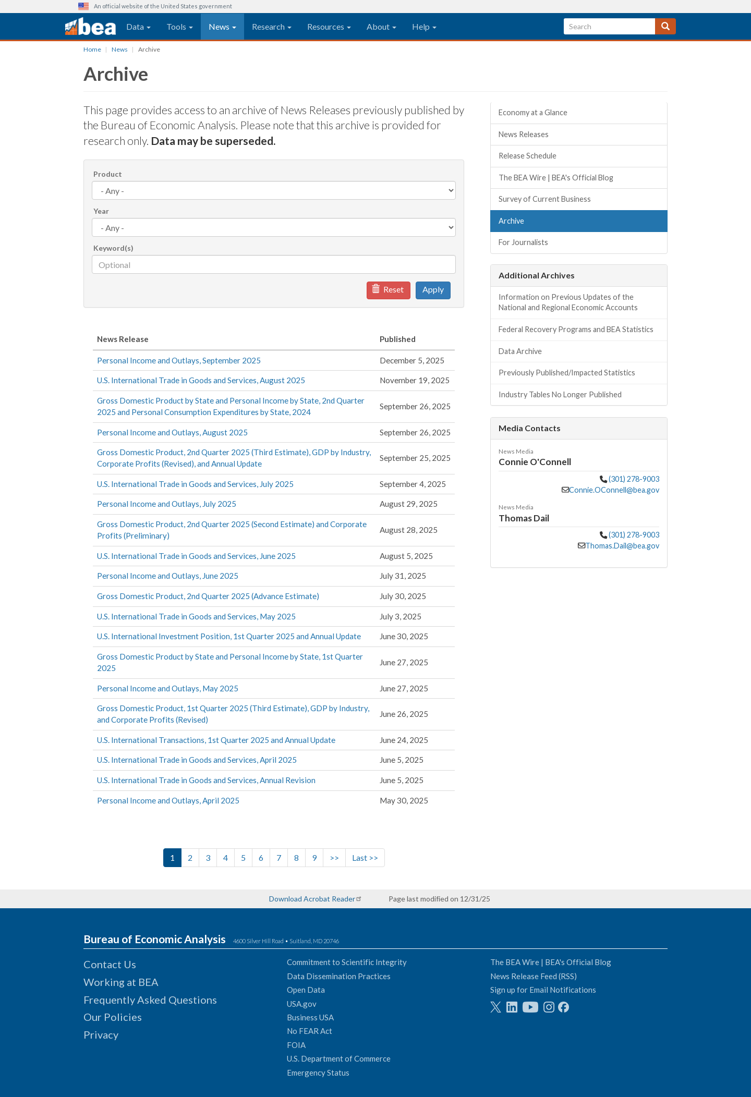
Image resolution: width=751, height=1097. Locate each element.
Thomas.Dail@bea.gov (622, 545)
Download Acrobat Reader (312, 898)
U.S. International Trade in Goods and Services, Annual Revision (206, 780)
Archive (511, 220)
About (381, 26)
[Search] (665, 26)
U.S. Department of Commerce (339, 1058)
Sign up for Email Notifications (543, 989)
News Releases (524, 134)
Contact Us (109, 964)
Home (92, 49)
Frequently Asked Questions (150, 999)
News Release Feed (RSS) (533, 976)
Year (101, 210)
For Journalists (523, 242)
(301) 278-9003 (634, 478)
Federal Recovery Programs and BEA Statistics (576, 329)
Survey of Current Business (545, 198)
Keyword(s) (113, 247)
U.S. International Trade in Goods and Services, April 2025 (197, 759)
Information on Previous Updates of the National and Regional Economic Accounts (568, 302)
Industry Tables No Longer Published (560, 394)
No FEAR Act (309, 1030)
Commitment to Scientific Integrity (347, 962)
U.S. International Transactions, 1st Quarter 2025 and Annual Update (216, 740)
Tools (179, 26)
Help (424, 26)
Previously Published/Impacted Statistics (567, 372)
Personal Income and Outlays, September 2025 (179, 360)
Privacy (100, 1034)
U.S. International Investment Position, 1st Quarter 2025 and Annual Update (229, 636)
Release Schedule (527, 155)
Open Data (306, 989)
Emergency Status (318, 1072)
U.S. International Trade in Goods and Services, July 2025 (195, 484)
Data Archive (520, 351)
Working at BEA (121, 982)
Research (272, 26)
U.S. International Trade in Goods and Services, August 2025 (201, 380)
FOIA (296, 1045)
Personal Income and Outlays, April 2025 (168, 800)
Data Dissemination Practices (339, 976)
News (222, 26)
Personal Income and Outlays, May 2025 (167, 688)
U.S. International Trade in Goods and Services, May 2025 (196, 616)
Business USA (310, 1017)
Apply (433, 289)
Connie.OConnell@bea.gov (614, 489)
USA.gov (302, 1003)
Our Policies (112, 1016)
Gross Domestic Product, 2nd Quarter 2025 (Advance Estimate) (208, 596)
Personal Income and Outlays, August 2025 (172, 432)
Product (107, 173)
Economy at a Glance (533, 112)
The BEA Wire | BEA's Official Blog (556, 177)
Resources (329, 26)
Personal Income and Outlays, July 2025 (166, 503)
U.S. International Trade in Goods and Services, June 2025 (196, 555)
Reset (387, 289)
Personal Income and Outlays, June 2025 (167, 575)
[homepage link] (90, 27)
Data (138, 26)
